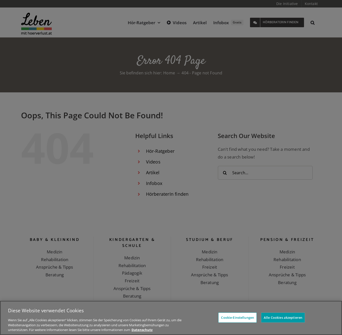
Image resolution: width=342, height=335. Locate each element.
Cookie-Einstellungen (237, 317)
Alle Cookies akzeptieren (283, 317)
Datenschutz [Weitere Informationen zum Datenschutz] (142, 330)
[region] (171, 318)
